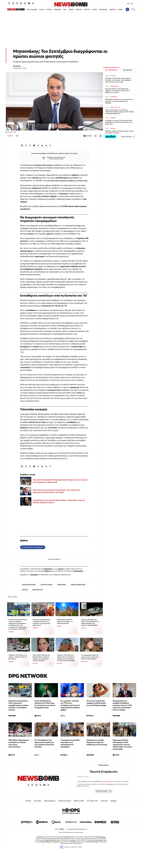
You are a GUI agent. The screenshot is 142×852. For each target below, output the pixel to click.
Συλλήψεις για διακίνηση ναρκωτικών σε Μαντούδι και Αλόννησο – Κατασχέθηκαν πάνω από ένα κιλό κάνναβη (118, 80)
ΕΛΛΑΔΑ (38, 9)
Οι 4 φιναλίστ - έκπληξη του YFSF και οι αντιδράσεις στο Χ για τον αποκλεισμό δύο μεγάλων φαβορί (70, 705)
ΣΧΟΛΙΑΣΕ (87, 136)
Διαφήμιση (114, 801)
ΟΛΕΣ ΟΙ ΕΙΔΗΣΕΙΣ (28, 9)
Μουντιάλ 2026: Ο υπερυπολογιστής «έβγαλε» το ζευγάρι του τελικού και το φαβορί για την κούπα (117, 90)
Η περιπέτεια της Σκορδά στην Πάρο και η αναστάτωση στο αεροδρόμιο (70, 743)
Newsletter (34, 575)
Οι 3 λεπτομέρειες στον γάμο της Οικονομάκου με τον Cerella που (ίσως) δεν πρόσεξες (44, 743)
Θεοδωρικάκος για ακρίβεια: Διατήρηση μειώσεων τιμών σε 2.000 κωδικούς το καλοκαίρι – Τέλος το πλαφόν (122, 705)
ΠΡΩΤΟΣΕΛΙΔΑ (99, 9)
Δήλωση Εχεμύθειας (49, 801)
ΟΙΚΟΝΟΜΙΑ (53, 9)
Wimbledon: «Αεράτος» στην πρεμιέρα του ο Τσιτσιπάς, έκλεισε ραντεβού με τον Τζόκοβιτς (119, 101)
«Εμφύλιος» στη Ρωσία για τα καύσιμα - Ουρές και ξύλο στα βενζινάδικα (17, 657)
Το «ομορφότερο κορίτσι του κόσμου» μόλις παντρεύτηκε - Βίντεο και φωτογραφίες (90, 657)
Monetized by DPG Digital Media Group (77, 829)
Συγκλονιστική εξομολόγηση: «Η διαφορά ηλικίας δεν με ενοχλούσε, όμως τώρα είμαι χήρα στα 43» (41, 622)
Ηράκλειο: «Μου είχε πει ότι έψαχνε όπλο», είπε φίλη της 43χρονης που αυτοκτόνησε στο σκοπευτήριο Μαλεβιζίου (66, 657)
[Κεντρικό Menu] (133, 9)
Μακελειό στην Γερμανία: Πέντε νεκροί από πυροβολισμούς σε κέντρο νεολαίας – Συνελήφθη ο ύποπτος (18, 705)
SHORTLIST (109, 9)
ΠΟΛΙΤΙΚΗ (45, 9)
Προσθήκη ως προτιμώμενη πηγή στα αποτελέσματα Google (53, 158)
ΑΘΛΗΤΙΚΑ (75, 9)
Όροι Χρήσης (37, 801)
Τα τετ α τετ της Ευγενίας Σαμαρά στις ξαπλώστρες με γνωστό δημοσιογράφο (96, 703)
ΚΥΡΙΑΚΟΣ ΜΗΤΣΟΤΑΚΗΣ (29, 584)
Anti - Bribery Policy (92, 801)
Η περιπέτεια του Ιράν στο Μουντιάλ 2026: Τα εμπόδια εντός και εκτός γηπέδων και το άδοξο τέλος (118, 122)
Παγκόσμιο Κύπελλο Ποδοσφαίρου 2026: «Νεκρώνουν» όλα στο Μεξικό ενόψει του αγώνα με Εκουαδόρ (122, 744)
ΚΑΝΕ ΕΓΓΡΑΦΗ (103, 791)
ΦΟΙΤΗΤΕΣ (25, 589)
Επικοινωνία (104, 801)
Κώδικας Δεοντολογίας (64, 801)
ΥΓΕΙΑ (61, 9)
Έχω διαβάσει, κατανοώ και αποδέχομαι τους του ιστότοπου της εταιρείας (104, 781)
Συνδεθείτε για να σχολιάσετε (32, 547)
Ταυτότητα (28, 801)
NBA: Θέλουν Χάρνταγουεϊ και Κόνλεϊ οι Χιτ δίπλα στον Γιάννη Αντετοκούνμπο (18, 743)
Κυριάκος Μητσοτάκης (43, 165)
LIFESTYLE (83, 9)
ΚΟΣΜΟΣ (67, 9)
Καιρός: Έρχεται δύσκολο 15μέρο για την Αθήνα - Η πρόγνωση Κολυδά (64, 621)
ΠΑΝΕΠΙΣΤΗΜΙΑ (61, 584)
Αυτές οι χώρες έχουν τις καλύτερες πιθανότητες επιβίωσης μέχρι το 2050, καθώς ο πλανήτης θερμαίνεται (119, 111)
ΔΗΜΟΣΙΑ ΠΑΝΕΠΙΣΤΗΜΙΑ (78, 584)
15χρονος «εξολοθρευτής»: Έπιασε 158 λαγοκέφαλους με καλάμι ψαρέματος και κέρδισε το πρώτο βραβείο (90, 622)
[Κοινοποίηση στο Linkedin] (42, 145)
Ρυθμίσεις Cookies (79, 801)
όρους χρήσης (108, 781)
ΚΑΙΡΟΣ (91, 9)
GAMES (117, 9)
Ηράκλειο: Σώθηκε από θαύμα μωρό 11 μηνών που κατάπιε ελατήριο (119, 132)
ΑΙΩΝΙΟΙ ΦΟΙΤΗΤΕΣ (38, 589)
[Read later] (100, 136)
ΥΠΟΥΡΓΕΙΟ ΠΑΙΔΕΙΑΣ (46, 584)
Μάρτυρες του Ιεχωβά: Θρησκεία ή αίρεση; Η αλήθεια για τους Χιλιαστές (97, 742)
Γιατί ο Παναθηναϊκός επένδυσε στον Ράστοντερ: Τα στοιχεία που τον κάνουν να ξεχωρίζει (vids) (45, 704)
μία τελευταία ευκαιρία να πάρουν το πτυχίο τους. (67, 180)
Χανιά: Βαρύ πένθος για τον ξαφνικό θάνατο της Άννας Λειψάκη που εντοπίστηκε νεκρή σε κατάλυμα (41, 657)
